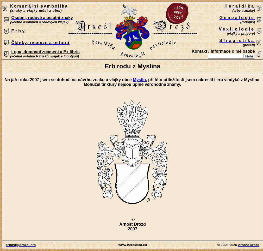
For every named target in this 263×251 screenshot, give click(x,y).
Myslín (139, 79)
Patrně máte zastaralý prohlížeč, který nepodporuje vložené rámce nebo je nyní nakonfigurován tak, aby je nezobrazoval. (132, 31)
